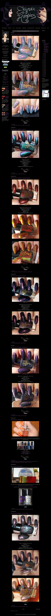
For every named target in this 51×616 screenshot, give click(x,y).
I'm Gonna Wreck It (20, 606)
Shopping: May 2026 (46, 43)
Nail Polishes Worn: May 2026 (46, 45)
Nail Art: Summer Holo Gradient (7, 89)
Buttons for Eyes (15, 509)
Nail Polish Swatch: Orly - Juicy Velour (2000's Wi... (46, 47)
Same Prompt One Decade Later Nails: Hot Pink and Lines (7, 97)
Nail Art (7, 77)
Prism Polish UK (36, 461)
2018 (43, 67)
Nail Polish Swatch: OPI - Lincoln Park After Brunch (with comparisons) (7, 114)
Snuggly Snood (17, 462)
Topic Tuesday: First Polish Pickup (16, 466)
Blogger (35, 614)
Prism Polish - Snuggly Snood (25, 451)
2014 (43, 71)
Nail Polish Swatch (27, 125)
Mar (44, 55)
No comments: (13, 124)
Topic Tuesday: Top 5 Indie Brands (17, 419)
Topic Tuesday (25, 462)
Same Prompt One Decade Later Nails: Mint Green (7, 105)
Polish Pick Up (27, 509)
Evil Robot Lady (20, 415)
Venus (30, 462)
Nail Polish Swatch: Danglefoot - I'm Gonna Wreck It (20, 513)
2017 (43, 68)
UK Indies (28, 462)
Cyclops (19, 461)
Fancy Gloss (26, 461)
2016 (43, 69)
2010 (43, 76)
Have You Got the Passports (21, 125)
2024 (43, 60)
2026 (43, 41)
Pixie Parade (31, 461)
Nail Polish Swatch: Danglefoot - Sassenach (18, 129)
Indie (29, 461)
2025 (43, 59)
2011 (43, 75)
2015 (43, 70)
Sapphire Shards (13, 462)
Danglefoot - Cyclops (25, 452)
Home (23, 609)
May (44, 53)
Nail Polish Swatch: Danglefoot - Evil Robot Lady (19, 347)
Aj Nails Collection (15, 461)
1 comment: (13, 508)
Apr (44, 54)
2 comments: (13, 605)
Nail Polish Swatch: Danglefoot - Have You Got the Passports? (21, 34)
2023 (43, 61)
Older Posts (38, 609)
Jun (44, 42)
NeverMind (23, 509)
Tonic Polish (21, 462)
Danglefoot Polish (15, 125)
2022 (43, 62)
